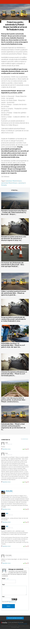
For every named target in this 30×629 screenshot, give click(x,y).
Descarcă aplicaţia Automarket (15, 618)
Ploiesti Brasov (17, 181)
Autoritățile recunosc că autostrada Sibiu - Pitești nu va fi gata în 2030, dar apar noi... (13, 345)
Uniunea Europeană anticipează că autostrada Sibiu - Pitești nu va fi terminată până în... (14, 373)
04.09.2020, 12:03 (10, 527)
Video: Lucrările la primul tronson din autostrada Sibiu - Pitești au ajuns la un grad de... (13, 293)
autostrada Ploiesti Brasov (9, 183)
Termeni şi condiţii (22, 623)
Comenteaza (25, 439)
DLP (7, 513)
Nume (3, 578)
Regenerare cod (12, 601)
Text (3, 584)
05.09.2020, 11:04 (9, 556)
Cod (3, 596)
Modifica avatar (4, 571)
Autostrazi (8, 181)
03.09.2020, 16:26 (9, 444)
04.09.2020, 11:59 (10, 514)
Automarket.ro (15, 1)
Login (7, 578)
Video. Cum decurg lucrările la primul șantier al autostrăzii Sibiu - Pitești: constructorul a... (13, 400)
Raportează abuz (7, 449)
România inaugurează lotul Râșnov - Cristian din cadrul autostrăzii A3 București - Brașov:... (14, 212)
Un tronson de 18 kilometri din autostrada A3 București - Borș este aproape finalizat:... (12, 264)
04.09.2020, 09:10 (10, 492)
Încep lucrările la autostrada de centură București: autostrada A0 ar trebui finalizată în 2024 (13, 319)
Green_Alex (9, 491)
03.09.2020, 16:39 (9, 454)
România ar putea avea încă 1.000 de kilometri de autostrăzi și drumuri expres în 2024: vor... (13, 238)
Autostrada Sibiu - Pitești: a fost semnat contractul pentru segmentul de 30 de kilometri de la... (13, 426)
